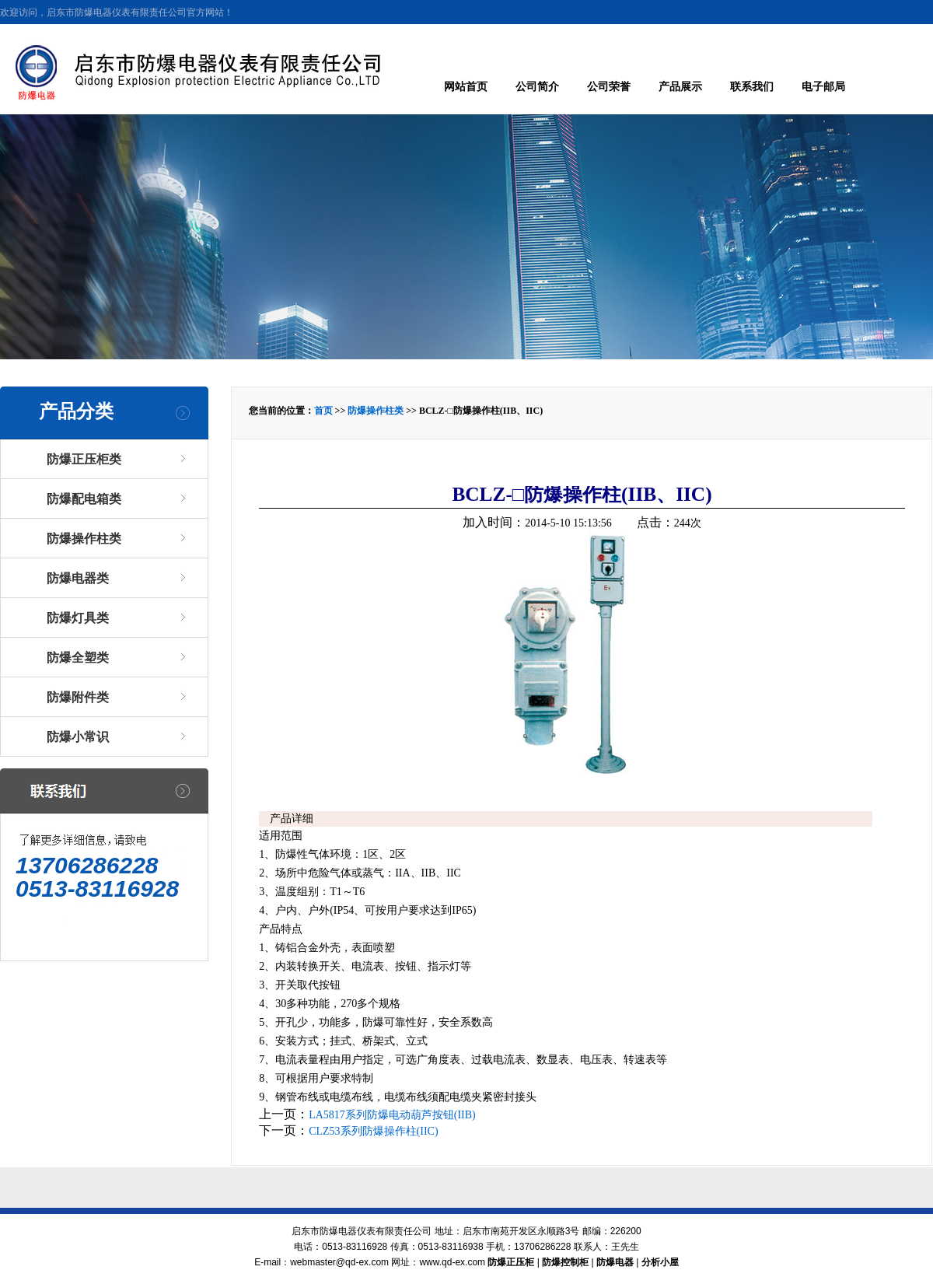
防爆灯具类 (78, 618)
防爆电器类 (78, 578)
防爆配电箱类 (84, 499)
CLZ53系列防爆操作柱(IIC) (373, 1131)
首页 (323, 410)
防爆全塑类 (78, 657)
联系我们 (752, 87)
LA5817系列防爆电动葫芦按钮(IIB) (392, 1115)
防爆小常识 (78, 736)
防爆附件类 (78, 697)
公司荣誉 (609, 87)
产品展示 (680, 87)
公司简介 (537, 87)
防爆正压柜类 (84, 459)
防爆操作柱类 (84, 538)
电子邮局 (823, 87)
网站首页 (465, 87)
